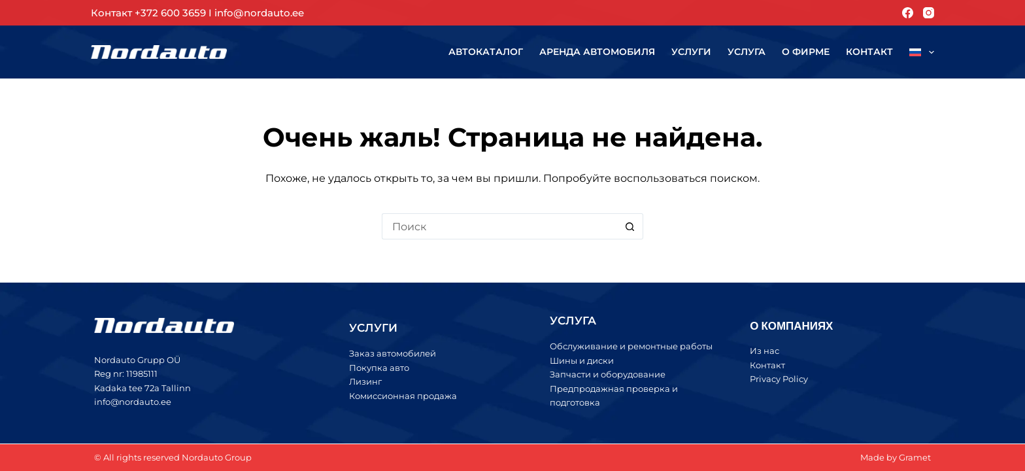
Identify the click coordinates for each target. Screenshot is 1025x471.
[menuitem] (917, 52)
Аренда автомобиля (597, 52)
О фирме (806, 52)
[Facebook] (907, 12)
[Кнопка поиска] (630, 226)
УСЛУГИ (373, 327)
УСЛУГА (573, 320)
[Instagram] (928, 12)
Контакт (869, 52)
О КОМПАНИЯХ (791, 325)
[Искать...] (499, 226)
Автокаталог (485, 52)
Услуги (691, 52)
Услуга (746, 52)
